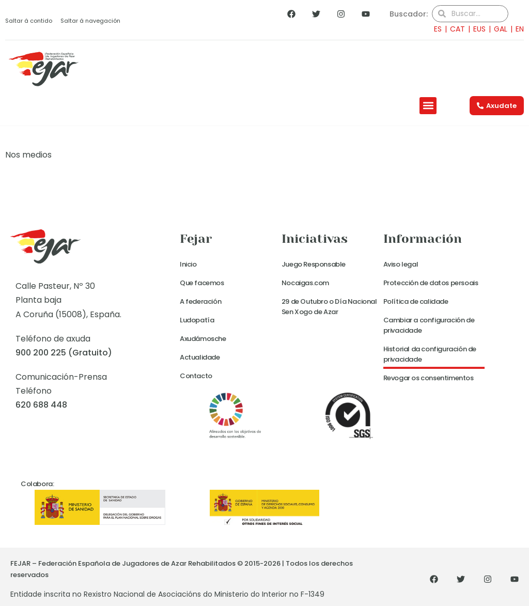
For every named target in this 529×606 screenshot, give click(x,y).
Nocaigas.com (305, 283)
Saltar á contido (28, 21)
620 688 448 (41, 405)
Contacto (196, 376)
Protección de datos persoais (430, 283)
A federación (200, 301)
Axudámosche (203, 339)
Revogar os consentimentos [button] (428, 378)
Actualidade (200, 357)
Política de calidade (415, 301)
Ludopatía (197, 320)
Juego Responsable (314, 264)
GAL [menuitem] (500, 29)
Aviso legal (400, 264)
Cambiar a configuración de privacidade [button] (429, 325)
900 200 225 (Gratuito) (63, 353)
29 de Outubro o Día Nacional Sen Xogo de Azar (329, 307)
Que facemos (202, 283)
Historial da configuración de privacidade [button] (429, 354)
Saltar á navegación (90, 21)
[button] (428, 105)
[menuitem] (435, 29)
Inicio (188, 264)
